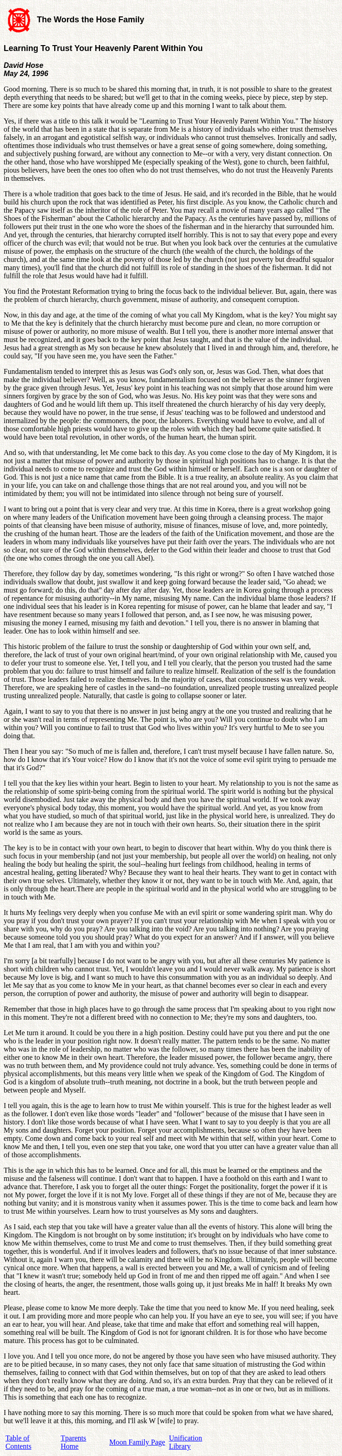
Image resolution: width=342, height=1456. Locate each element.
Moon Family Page (137, 1442)
